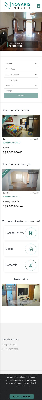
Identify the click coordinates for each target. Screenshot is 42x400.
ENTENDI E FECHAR (21, 396)
